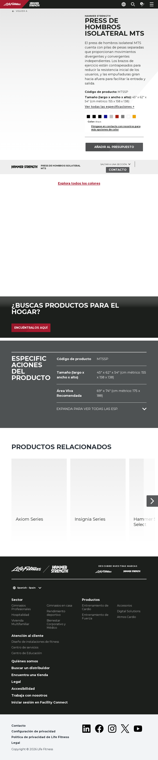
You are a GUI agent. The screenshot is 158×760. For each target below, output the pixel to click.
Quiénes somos (24, 661)
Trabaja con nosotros (29, 695)
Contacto (118, 169)
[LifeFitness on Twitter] (125, 735)
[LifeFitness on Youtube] (138, 735)
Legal (16, 682)
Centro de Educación (26, 653)
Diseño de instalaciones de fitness (35, 641)
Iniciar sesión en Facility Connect (39, 702)
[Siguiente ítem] (152, 501)
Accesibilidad (23, 689)
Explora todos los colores (79, 183)
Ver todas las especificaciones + (109, 106)
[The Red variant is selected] (117, 116)
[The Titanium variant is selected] (122, 116)
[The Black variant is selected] (88, 116)
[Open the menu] (151, 4)
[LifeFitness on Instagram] (112, 735)
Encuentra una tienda (29, 675)
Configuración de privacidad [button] (33, 731)
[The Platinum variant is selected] (111, 116)
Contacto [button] (18, 725)
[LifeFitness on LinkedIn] (86, 735)
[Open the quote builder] (142, 4)
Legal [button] (15, 742)
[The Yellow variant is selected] (134, 116)
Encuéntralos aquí (31, 327)
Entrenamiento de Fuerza (95, 616)
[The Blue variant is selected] (105, 116)
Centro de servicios (24, 647)
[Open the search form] (133, 4)
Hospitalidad (20, 615)
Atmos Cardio (126, 617)
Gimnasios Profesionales (21, 607)
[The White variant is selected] (128, 116)
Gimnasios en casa (59, 605)
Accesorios (124, 605)
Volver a (19, 11)
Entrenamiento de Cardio (95, 607)
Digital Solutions (128, 611)
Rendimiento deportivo (56, 613)
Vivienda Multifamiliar (20, 622)
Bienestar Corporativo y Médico (56, 624)
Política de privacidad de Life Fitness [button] (40, 737)
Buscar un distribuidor (30, 668)
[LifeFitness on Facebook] (99, 735)
